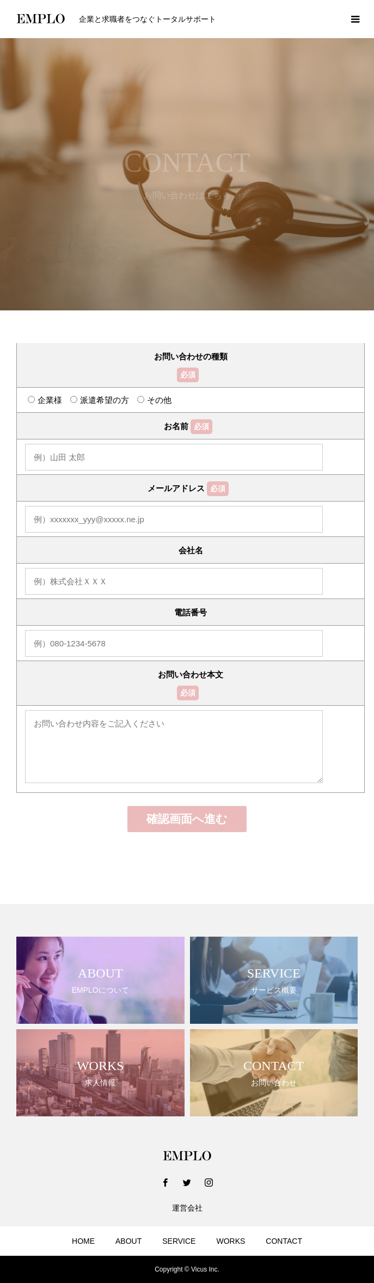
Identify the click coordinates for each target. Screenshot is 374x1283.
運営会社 (187, 1207)
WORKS (230, 1241)
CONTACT (284, 1241)
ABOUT (128, 1241)
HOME (83, 1241)
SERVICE (178, 1241)
